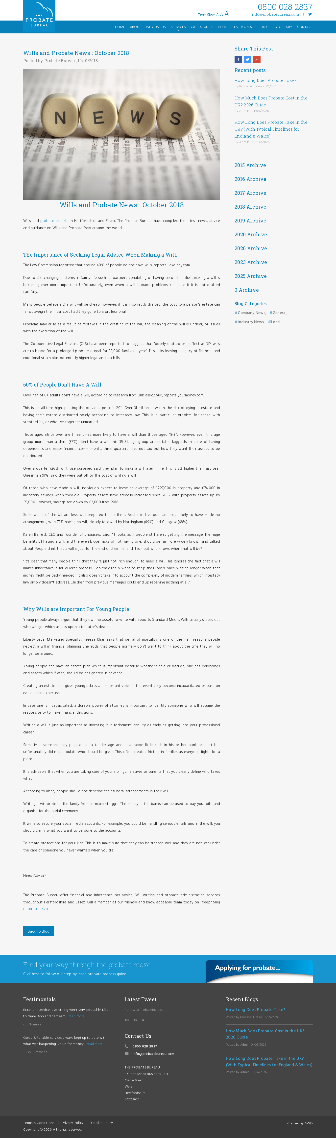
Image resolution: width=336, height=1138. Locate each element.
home (120, 27)
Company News (251, 313)
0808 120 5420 (35, 909)
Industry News (251, 322)
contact (305, 27)
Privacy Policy (72, 1123)
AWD (309, 1123)
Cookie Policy (102, 1123)
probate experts (54, 221)
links (265, 27)
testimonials (244, 27)
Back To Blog (38, 932)
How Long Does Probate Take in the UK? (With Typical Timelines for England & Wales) (271, 129)
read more (77, 1016)
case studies (202, 27)
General (280, 313)
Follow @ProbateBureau (144, 1010)
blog (222, 27)
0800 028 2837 (145, 1046)
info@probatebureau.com (275, 14)
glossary (283, 27)
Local (276, 322)
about (135, 27)
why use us (156, 27)
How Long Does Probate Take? (265, 80)
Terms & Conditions (38, 1123)
